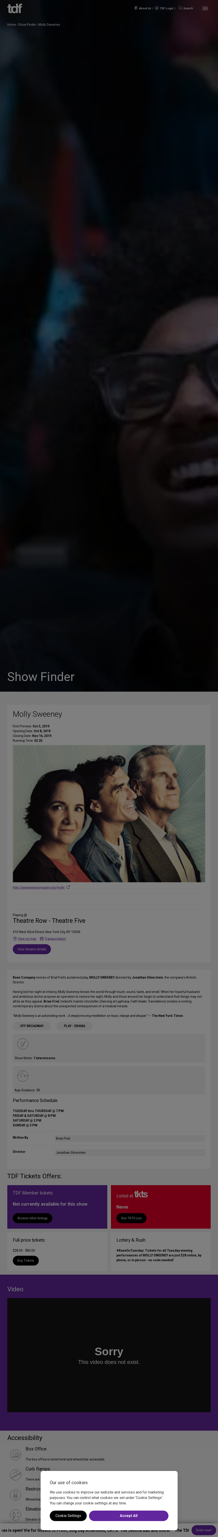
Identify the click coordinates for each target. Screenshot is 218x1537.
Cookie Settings (68, 1516)
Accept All (128, 1516)
